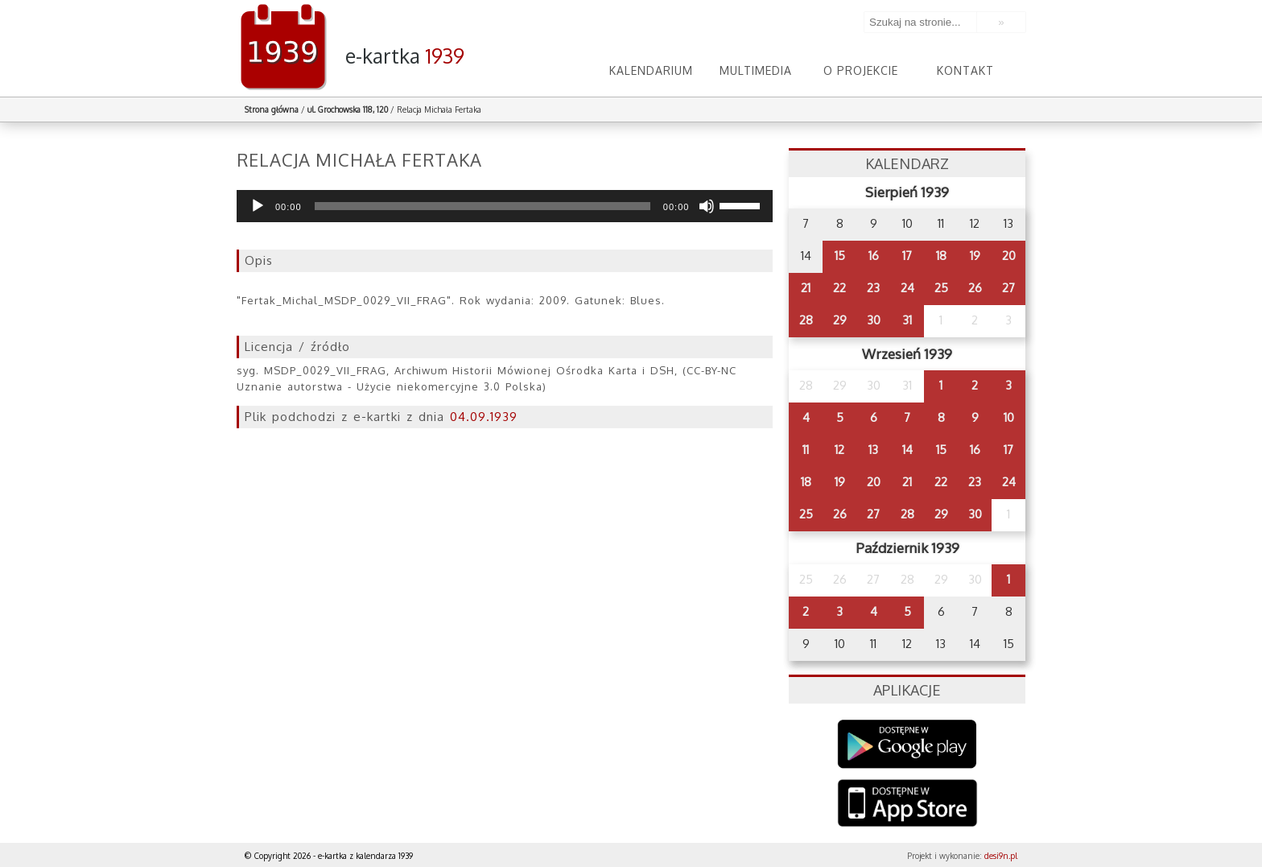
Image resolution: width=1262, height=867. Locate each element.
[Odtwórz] (258, 206)
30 (874, 320)
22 (839, 287)
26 (975, 287)
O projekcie (860, 70)
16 (873, 255)
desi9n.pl (1000, 856)
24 (907, 287)
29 (840, 320)
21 (805, 287)
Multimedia (756, 70)
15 (840, 255)
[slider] (482, 206)
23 (873, 287)
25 (941, 287)
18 (941, 255)
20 (1009, 255)
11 (805, 449)
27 (1008, 287)
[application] (505, 206)
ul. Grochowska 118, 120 (347, 109)
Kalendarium (651, 70)
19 (975, 255)
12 (839, 449)
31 (907, 320)
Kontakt (965, 70)
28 (806, 320)
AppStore (907, 804)
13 (873, 449)
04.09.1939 (484, 416)
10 (1009, 417)
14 (907, 449)
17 (907, 255)
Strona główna (272, 109)
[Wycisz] (707, 206)
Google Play (907, 744)
